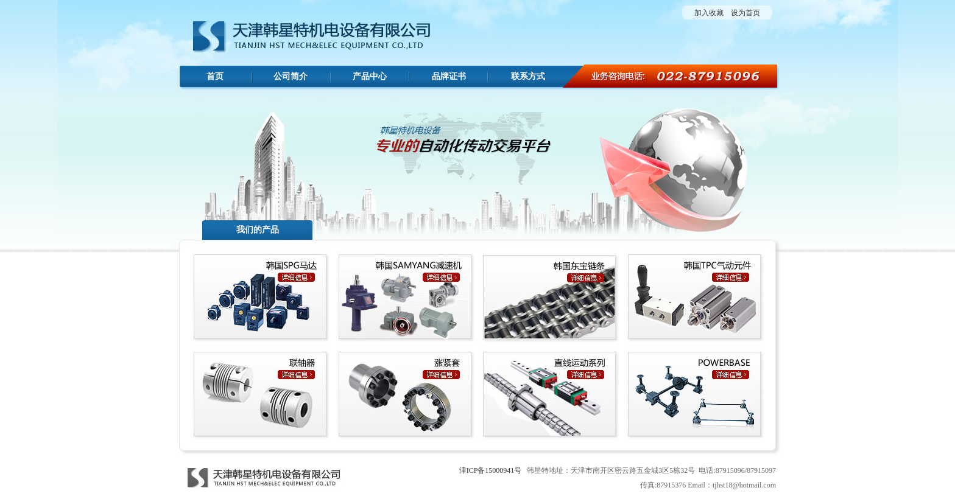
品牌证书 (449, 76)
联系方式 (528, 76)
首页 (215, 76)
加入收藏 (709, 13)
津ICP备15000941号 (490, 470)
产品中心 (370, 76)
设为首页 (745, 13)
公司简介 (290, 76)
